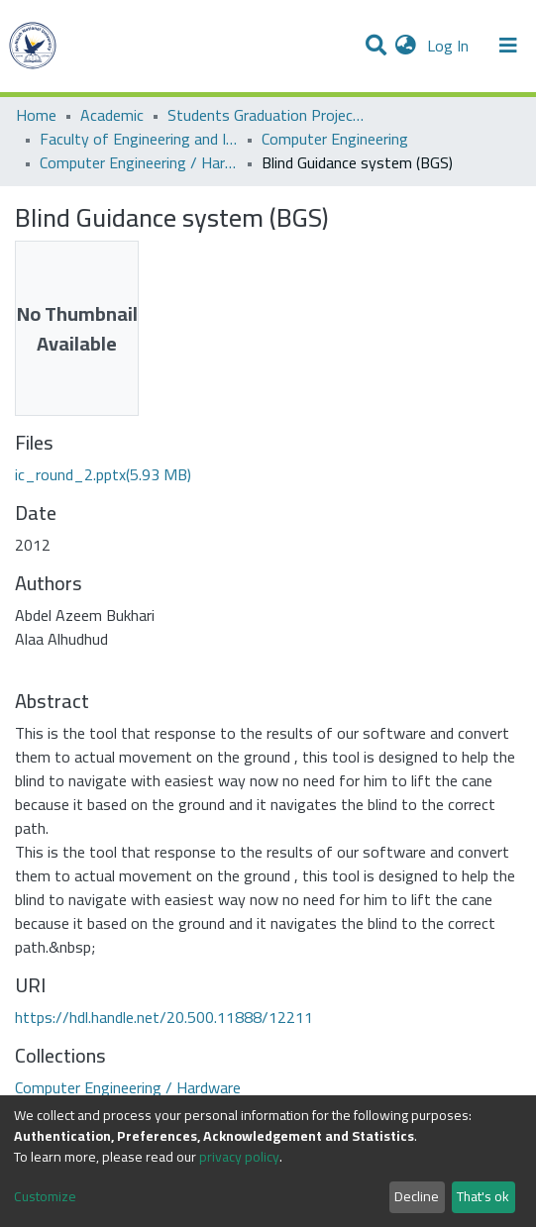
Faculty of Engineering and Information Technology (139, 139)
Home (36, 115)
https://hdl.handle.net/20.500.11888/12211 (164, 1017)
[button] (405, 45)
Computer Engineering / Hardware (139, 162)
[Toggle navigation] (508, 45)
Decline (416, 1196)
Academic (112, 115)
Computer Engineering (335, 139)
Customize (45, 1196)
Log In (450, 45)
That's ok (483, 1196)
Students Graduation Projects (266, 115)
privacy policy (239, 1157)
